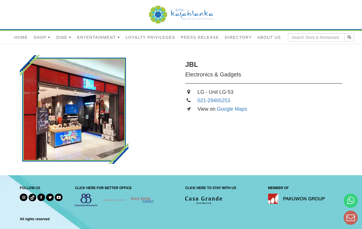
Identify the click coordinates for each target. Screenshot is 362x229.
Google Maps (232, 109)
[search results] (349, 37)
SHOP (40, 37)
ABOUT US (269, 37)
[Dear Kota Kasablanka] (350, 217)
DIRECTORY (238, 37)
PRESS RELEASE (200, 37)
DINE (61, 37)
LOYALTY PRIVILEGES (150, 37)
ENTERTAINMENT (96, 37)
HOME (21, 37)
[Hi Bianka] (350, 200)
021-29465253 (213, 100)
